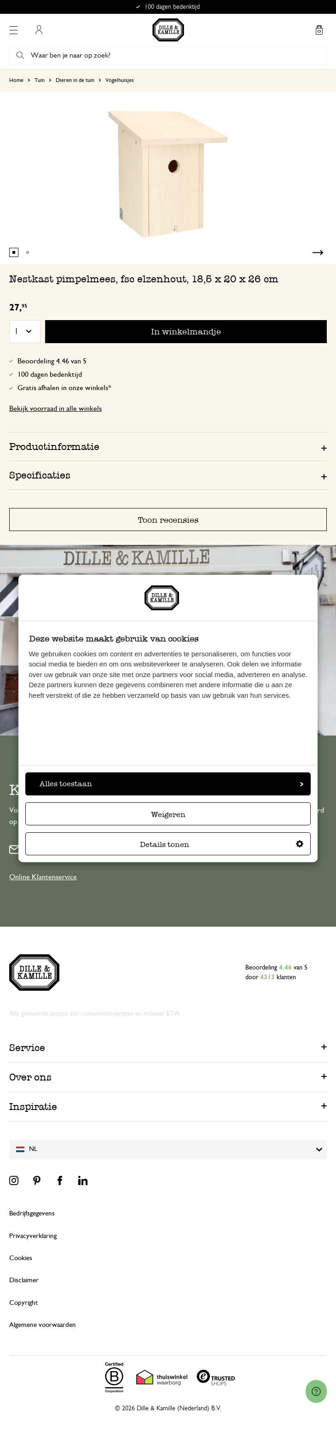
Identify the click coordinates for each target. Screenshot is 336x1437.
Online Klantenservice (43, 877)
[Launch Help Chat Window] (316, 1391)
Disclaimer (24, 1280)
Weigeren (168, 814)
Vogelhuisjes (119, 80)
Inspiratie (33, 1106)
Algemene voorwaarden (42, 1324)
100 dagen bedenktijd (49, 374)
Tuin (40, 80)
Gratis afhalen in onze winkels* (64, 387)
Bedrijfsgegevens (32, 1213)
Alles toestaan (171, 783)
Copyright (23, 1302)
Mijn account (38, 30)
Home (16, 80)
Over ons (30, 1077)
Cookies (20, 1258)
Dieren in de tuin (75, 80)
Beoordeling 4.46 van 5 (52, 361)
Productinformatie (54, 446)
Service (27, 1047)
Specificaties (39, 475)
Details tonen (221, 844)
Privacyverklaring (33, 1236)
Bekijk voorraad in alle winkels (55, 408)
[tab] (168, 446)
